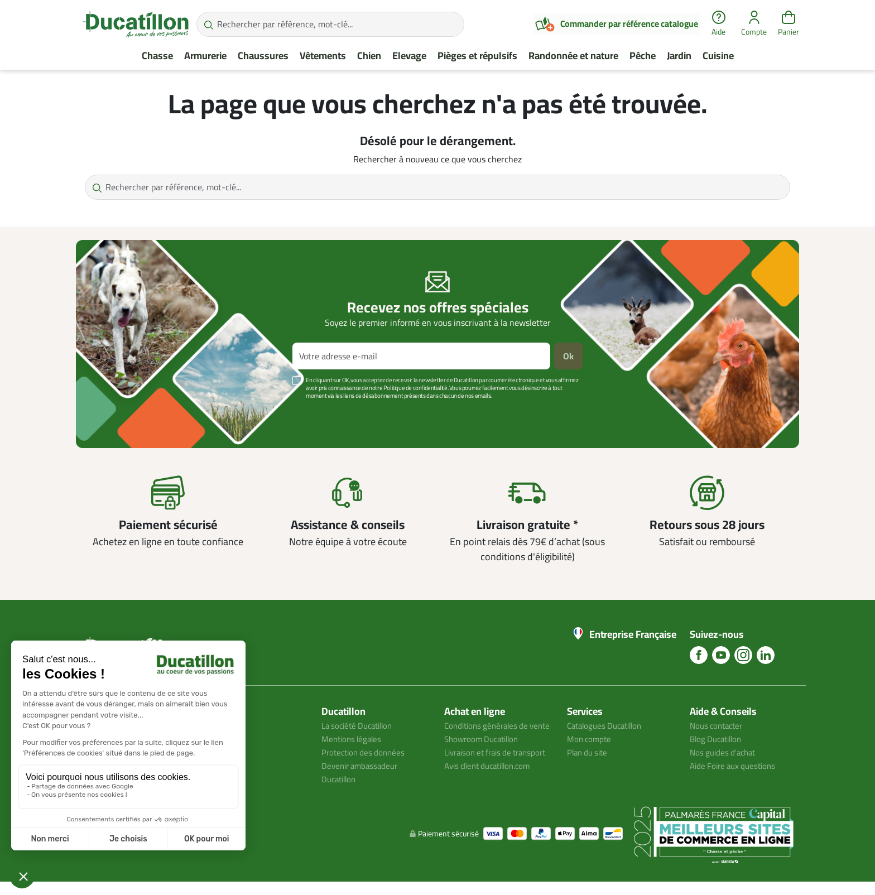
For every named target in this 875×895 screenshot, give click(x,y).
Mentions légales (353, 738)
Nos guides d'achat (725, 752)
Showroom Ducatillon (485, 752)
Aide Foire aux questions (736, 765)
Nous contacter (719, 725)
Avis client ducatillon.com (492, 792)
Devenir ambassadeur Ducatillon (362, 772)
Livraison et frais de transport (481, 772)
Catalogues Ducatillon (608, 725)
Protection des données (365, 752)
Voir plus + (114, 412)
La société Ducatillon (360, 725)
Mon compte (590, 738)
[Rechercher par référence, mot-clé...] (330, 24)
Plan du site (589, 752)
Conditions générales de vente (489, 732)
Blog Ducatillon (718, 738)
